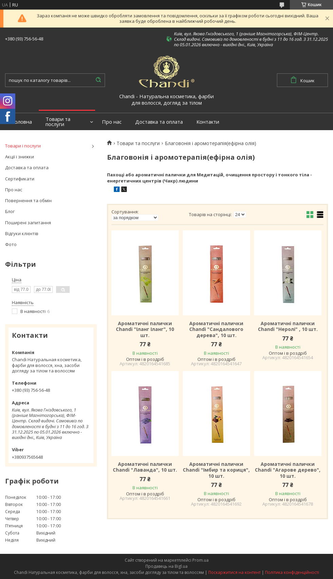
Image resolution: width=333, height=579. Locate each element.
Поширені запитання (28, 223)
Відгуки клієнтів (21, 233)
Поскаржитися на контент (234, 572)
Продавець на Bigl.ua (166, 566)
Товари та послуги (58, 122)
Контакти (207, 121)
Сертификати (19, 179)
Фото (11, 244)
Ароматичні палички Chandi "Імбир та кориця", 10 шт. (216, 470)
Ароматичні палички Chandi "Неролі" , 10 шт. (288, 326)
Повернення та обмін (28, 200)
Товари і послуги (23, 146)
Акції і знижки (19, 157)
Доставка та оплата (159, 121)
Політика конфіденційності (292, 572)
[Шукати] (98, 80)
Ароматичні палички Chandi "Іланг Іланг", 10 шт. (145, 329)
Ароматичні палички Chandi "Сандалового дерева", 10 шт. (216, 329)
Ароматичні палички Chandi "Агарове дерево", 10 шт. (287, 470)
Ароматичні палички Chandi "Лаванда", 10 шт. (145, 467)
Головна (22, 121)
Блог (10, 211)
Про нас (112, 121)
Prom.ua (200, 560)
